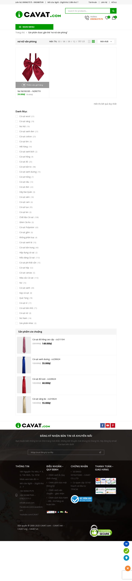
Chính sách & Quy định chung (55, 477)
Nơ (20, 282)
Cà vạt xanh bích (26, 151)
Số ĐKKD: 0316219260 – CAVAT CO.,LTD (80, 475)
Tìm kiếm (113, 11)
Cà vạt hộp (24, 267)
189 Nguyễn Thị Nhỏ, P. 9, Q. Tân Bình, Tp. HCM (32, 473)
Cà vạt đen (24, 187)
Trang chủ (20, 32)
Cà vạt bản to (25, 166)
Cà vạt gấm (24, 232)
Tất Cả (81, 41)
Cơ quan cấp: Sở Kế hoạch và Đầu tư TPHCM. (81, 486)
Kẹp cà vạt (24, 293)
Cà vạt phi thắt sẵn (27, 262)
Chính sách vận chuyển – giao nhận (55, 492)
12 (74, 41)
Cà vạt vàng (24, 121)
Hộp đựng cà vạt (26, 252)
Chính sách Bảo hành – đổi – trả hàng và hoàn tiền (57, 501)
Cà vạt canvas (25, 272)
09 (69, 41)
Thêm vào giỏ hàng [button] (35, 85)
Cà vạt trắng (24, 176)
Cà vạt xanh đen (26, 131)
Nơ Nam (23, 318)
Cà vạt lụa (24, 207)
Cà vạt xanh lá (25, 242)
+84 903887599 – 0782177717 (25, 497)
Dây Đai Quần (25, 192)
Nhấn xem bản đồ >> (29, 479)
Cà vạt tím (24, 141)
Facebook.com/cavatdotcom (31, 509)
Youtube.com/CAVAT (29, 514)
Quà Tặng (23, 298)
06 (64, 41)
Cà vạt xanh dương (28, 171)
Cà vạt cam (24, 202)
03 (59, 41)
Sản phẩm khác (26, 323)
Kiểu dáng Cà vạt (27, 257)
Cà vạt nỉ (23, 303)
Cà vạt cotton (25, 136)
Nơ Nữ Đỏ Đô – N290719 (29, 91)
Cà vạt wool (24, 116)
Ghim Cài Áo (25, 222)
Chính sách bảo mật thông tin (56, 484)
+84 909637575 (27, 491)
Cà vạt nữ (23, 313)
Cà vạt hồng (24, 156)
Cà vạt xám (24, 197)
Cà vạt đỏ (23, 161)
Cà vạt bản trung (26, 247)
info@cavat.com (27, 502)
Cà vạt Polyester (26, 227)
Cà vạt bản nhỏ (26, 308)
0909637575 (96, 19)
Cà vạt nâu (24, 182)
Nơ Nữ (22, 126)
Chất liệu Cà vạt (26, 217)
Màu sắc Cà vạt (26, 277)
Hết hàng (23, 146)
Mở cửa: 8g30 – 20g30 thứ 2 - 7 (32, 485)
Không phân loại (26, 237)
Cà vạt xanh (24, 288)
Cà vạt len (23, 212)
